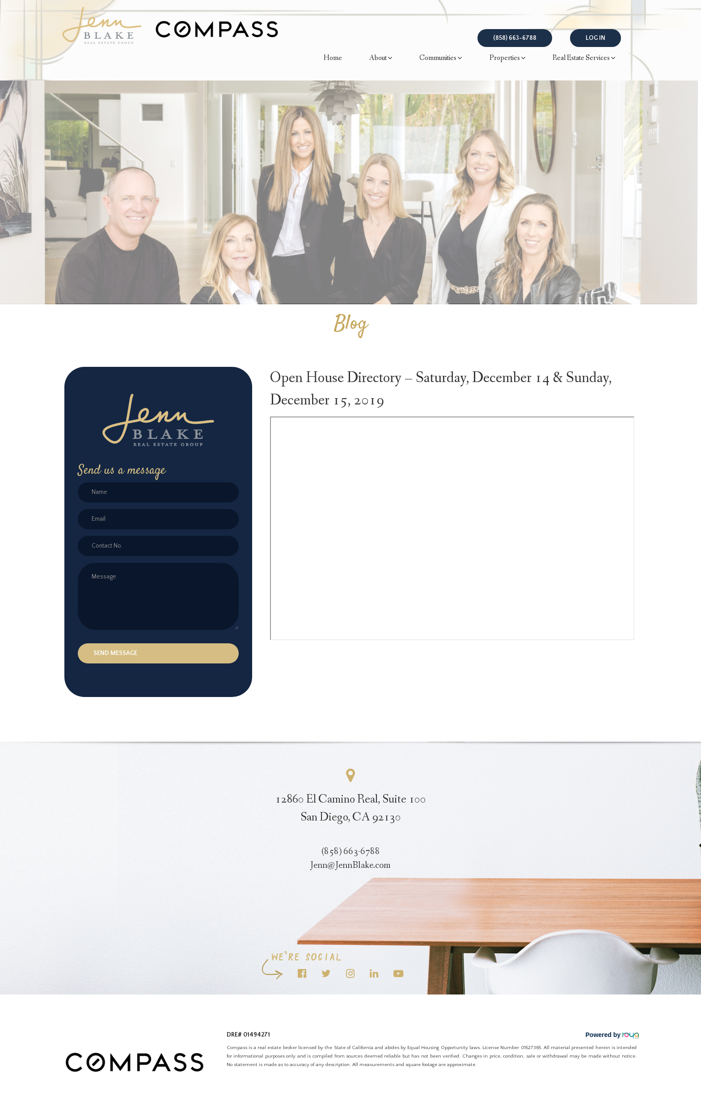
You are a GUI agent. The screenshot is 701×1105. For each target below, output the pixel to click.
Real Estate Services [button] (584, 58)
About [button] (380, 58)
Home (333, 58)
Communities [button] (440, 58)
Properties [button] (507, 58)
